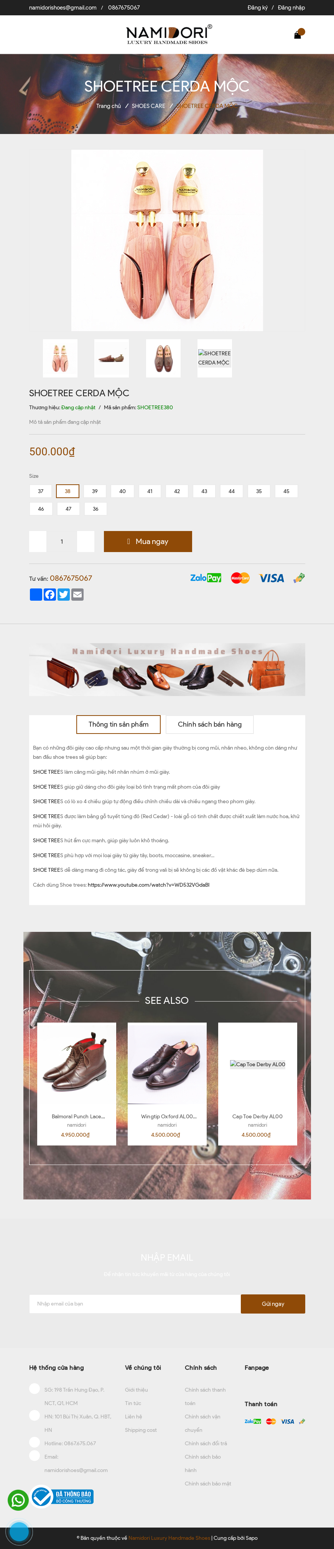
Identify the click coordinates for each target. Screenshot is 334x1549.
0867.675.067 (80, 1443)
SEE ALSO (167, 1000)
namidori (76, 1125)
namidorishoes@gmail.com (63, 7)
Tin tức (133, 1403)
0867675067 (124, 7)
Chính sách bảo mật (208, 1483)
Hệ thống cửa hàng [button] (56, 1367)
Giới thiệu (136, 1390)
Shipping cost (141, 1430)
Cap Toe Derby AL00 (257, 1116)
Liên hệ (133, 1416)
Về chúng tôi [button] (143, 1367)
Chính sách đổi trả (206, 1443)
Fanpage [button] (257, 1367)
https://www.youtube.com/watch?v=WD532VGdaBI (148, 885)
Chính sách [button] (201, 1367)
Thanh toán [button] (261, 1404)
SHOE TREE (46, 772)
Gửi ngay (273, 1304)
